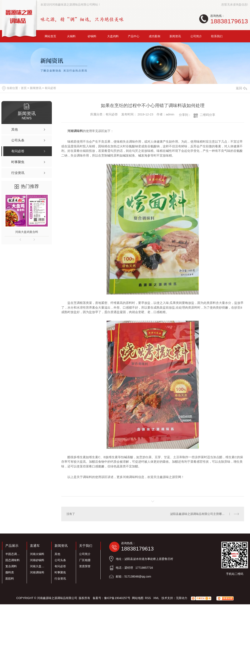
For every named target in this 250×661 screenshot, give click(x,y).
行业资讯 (60, 578)
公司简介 (196, 36)
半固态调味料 (13, 554)
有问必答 (50, 88)
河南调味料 (37, 572)
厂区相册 (85, 560)
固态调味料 (12, 560)
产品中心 (133, 36)
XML (156, 598)
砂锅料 (92, 36)
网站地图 (137, 598)
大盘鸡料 (113, 36)
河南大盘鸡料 (38, 566)
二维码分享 (207, 114)
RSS (148, 598)
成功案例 (154, 36)
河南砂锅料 (37, 560)
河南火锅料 (37, 554)
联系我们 (217, 36)
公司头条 (60, 560)
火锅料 (71, 36)
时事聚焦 (60, 572)
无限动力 (181, 598)
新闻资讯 (175, 36)
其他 (57, 554)
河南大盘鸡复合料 (26, 231)
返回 (241, 88)
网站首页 (50, 36)
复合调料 (11, 566)
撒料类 (9, 572)
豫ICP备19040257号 (117, 598)
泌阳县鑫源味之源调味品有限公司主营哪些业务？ (201, 513)
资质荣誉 (85, 566)
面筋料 (9, 578)
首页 (24, 88)
